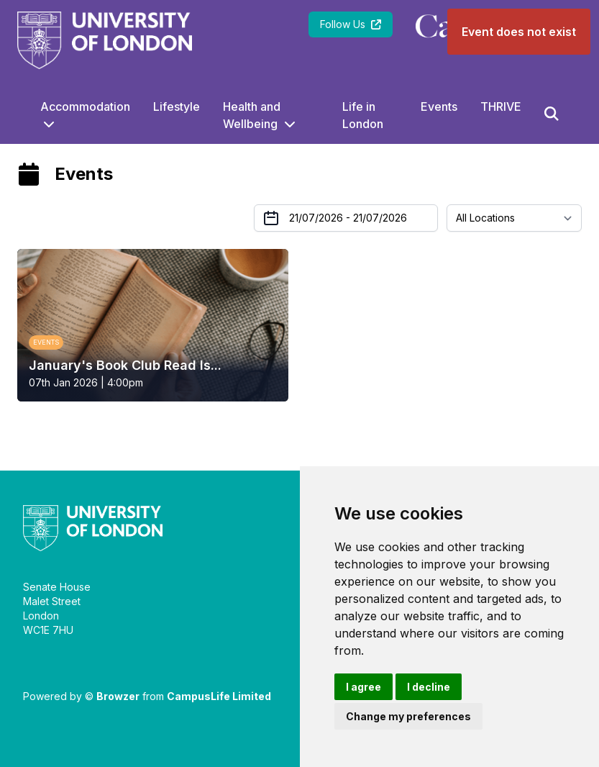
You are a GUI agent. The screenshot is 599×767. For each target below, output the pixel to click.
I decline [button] (428, 687)
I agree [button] (363, 687)
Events (439, 106)
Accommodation (85, 106)
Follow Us (350, 24)
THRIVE (500, 106)
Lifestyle (176, 106)
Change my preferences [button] (408, 716)
